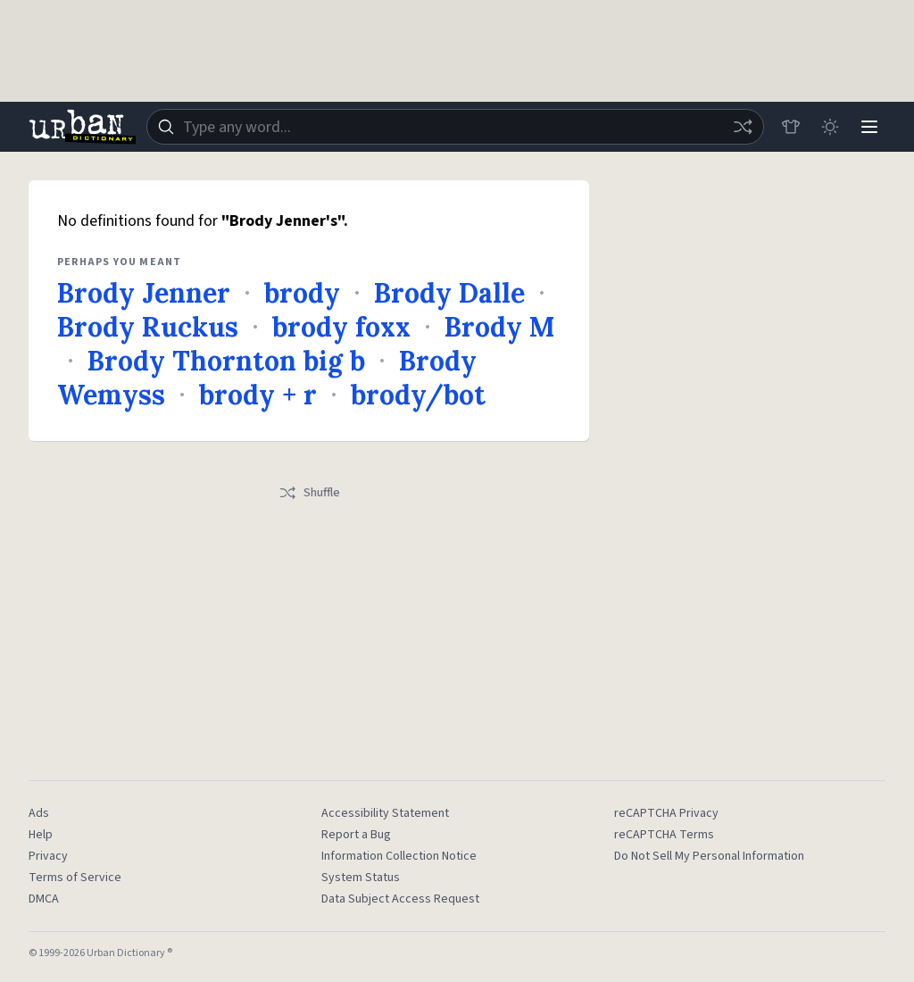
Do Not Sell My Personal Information (709, 856)
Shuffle (309, 493)
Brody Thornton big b (226, 361)
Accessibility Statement (385, 813)
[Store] (791, 127)
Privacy (48, 856)
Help (41, 835)
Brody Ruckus (147, 327)
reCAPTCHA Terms (664, 835)
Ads (39, 813)
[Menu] (869, 127)
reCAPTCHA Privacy (666, 813)
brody (302, 293)
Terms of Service (75, 877)
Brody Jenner (143, 293)
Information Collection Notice (399, 856)
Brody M (499, 327)
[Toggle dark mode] (830, 127)
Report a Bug (356, 835)
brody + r (258, 395)
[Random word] (742, 126)
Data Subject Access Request (400, 899)
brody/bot (418, 395)
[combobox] (455, 127)
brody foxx (341, 327)
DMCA (44, 899)
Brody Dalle (449, 293)
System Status (360, 877)
